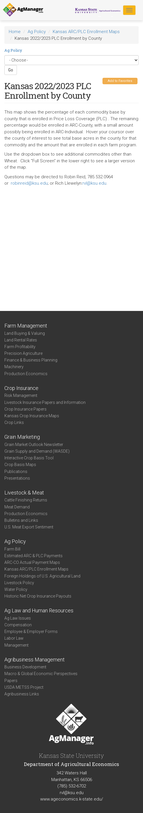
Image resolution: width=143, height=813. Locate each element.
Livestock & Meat (24, 493)
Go (10, 70)
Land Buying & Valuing (24, 333)
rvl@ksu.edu (94, 183)
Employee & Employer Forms (31, 631)
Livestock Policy (19, 582)
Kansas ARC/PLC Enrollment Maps (86, 31)
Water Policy (15, 589)
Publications (15, 471)
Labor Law (14, 638)
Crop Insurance (21, 388)
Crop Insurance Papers (25, 409)
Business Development (25, 667)
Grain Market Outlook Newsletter (33, 444)
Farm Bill (12, 549)
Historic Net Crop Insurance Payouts (37, 596)
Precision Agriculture (23, 353)
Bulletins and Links (21, 520)
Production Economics (25, 373)
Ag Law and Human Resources (38, 610)
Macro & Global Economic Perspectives (40, 673)
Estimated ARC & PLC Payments (33, 555)
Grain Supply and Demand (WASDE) (37, 451)
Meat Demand (17, 507)
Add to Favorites (120, 81)
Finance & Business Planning (30, 360)
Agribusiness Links (21, 694)
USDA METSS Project (23, 687)
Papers (10, 680)
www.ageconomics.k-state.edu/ (71, 799)
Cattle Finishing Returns (25, 500)
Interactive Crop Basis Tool (29, 458)
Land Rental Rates (20, 340)
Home (15, 31)
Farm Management (25, 326)
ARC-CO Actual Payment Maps (32, 562)
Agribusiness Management (34, 659)
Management (16, 645)
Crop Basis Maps (20, 464)
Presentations (17, 478)
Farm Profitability (20, 346)
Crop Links (14, 422)
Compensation (18, 625)
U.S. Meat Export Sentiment (28, 527)
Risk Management (20, 395)
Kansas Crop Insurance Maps (31, 415)
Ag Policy (37, 31)
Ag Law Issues (17, 618)
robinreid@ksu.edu (29, 183)
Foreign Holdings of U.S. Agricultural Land (42, 576)
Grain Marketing (22, 437)
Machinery (14, 366)
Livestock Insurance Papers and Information (45, 402)
